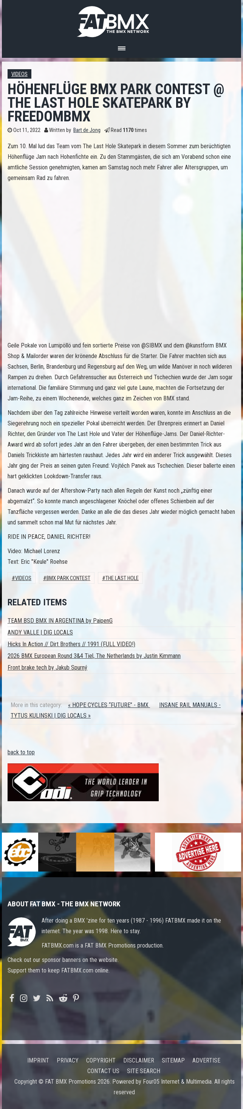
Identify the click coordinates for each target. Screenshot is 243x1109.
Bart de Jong (87, 130)
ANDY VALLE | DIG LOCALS (40, 632)
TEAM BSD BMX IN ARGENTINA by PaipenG (60, 620)
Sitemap (173, 1060)
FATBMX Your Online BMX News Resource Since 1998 (121, 19)
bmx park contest (68, 578)
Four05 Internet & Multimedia (177, 1081)
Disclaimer (138, 1060)
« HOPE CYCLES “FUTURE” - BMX (109, 705)
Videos (19, 74)
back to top (21, 752)
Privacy (68, 1060)
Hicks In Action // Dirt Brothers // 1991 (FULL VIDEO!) (71, 644)
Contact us (103, 1071)
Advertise (206, 1060)
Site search (143, 1071)
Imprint (38, 1060)
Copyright (101, 1060)
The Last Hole (122, 578)
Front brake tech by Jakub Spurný (47, 667)
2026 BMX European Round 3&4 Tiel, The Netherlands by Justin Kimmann (94, 655)
